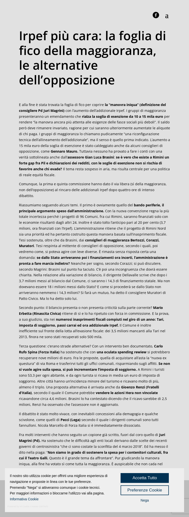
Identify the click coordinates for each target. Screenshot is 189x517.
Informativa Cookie (24, 499)
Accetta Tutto (144, 478)
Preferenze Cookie (144, 490)
